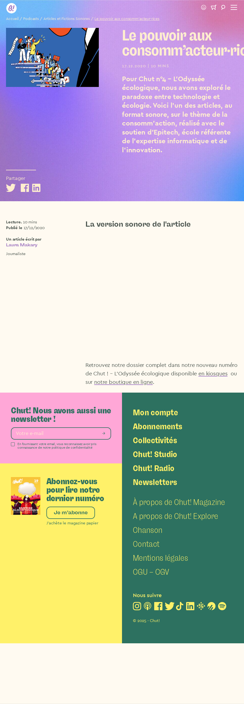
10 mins (30, 222)
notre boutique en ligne (123, 382)
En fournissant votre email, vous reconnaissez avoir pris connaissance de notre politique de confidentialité (56, 445)
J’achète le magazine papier (72, 523)
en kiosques (212, 373)
